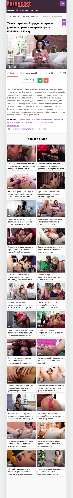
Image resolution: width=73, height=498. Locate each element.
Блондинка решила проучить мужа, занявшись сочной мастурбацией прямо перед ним (20, 251)
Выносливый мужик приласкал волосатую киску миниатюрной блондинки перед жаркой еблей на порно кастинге (21, 167)
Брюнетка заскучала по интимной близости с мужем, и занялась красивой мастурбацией (51, 417)
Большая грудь (24, 119)
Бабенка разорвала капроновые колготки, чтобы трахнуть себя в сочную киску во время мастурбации (20, 306)
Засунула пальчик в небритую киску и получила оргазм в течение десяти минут (20, 443)
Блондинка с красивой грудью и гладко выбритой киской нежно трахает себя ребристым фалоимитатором (50, 223)
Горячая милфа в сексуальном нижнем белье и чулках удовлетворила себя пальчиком (20, 389)
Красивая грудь (38, 119)
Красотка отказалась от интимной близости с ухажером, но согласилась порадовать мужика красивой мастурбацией (50, 307)
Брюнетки (50, 119)
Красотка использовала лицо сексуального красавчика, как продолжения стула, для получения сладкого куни (20, 223)
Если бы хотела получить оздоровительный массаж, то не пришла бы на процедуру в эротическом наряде (21, 417)
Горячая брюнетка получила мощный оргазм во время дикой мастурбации (49, 194)
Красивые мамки (19, 129)
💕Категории (22, 10)
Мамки (59, 119)
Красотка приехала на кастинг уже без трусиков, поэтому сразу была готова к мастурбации (51, 389)
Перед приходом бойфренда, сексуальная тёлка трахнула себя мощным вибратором (21, 332)
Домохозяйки (47, 122)
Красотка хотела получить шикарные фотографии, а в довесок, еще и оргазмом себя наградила (51, 167)
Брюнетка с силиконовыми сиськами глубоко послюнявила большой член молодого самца (20, 362)
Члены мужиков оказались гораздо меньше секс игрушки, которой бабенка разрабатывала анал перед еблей (50, 446)
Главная (10, 10)
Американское (13, 125)
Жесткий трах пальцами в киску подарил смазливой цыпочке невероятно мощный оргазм (21, 473)
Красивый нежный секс (36, 129)
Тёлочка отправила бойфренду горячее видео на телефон (50, 332)
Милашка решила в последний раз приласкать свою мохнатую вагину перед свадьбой (51, 473)
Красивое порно (13, 122)
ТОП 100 (34, 10)
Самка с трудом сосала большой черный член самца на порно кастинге (50, 277)
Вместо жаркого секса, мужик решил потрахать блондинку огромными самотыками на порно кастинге (21, 195)
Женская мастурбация (31, 122)
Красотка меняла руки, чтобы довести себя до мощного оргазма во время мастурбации (50, 251)
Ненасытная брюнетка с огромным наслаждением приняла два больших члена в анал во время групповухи (21, 278)
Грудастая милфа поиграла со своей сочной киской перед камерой (50, 360)
